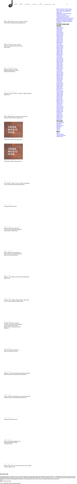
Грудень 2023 (60, 58)
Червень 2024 (60, 51)
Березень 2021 (60, 88)
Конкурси (21, 4)
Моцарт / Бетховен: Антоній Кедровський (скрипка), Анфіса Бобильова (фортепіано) (11, 70)
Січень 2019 (59, 104)
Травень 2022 (60, 79)
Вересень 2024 (60, 47)
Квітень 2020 (59, 96)
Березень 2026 (60, 28)
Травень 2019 (60, 103)
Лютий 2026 (59, 29)
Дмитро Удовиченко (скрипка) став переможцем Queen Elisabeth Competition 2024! (12, 442)
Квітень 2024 (59, 53)
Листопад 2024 (60, 45)
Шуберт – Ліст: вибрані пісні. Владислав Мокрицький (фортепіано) (16, 277)
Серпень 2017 (60, 117)
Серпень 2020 (60, 93)
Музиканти (34, 4)
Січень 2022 (59, 81)
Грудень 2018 (60, 105)
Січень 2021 (59, 89)
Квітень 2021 (59, 87)
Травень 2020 (60, 95)
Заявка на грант (47, 4)
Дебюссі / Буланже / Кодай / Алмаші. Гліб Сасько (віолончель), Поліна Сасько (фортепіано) (13, 46)
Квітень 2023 (59, 67)
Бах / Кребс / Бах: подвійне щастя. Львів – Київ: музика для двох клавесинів (64, 11)
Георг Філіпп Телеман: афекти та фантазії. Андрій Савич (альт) (11, 350)
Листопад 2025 (60, 32)
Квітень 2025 (59, 40)
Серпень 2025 (60, 36)
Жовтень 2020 (60, 92)
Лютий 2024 (59, 55)
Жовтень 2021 (60, 84)
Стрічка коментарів (61, 135)
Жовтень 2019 (60, 100)
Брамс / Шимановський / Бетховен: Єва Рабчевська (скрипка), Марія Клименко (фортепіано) (15, 117)
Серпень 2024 (60, 48)
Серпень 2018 (60, 109)
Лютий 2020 (59, 97)
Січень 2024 (59, 56)
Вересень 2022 (60, 75)
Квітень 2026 (59, 27)
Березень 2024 (60, 54)
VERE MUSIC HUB (27, 4)
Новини (9, 181)
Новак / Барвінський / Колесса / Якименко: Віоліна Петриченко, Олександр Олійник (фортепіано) (15, 22)
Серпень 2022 (60, 76)
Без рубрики (59, 123)
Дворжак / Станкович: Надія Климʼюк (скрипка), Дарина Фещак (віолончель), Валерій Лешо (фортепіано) (17, 374)
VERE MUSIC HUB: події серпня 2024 (13, 139)
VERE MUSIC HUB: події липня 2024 (12, 161)
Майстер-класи (60, 125)
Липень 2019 (59, 102)
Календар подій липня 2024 (10, 206)
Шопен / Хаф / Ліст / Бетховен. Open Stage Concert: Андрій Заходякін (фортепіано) (17, 466)
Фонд (16, 4)
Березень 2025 (60, 42)
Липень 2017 (59, 118)
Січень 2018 (59, 113)
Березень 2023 (60, 68)
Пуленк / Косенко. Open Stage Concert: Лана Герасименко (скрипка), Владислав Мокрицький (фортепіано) (17, 397)
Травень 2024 (60, 52)
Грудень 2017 (60, 115)
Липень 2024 (59, 50)
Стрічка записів (60, 134)
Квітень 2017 (59, 119)
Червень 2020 (60, 94)
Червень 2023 (60, 64)
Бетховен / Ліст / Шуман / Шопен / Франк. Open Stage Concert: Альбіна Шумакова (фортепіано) (16, 300)
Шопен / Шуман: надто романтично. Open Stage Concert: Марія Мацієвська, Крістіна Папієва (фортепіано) (13, 254)
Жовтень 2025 (60, 34)
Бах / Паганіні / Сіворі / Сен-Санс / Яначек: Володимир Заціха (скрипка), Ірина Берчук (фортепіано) (16, 184)
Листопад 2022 (60, 72)
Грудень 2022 (60, 71)
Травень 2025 (60, 39)
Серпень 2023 (60, 62)
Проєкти (11, 43)
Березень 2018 (60, 111)
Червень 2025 (60, 38)
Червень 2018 (60, 110)
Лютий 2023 (59, 69)
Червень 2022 (60, 78)
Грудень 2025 (60, 31)
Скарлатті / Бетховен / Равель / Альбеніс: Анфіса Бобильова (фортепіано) (18, 94)
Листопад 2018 (60, 107)
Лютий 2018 (59, 112)
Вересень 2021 (60, 85)
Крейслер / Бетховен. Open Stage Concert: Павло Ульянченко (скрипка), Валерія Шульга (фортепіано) (13, 229)
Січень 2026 (59, 30)
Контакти (41, 4)
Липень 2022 (59, 77)
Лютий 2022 (59, 80)
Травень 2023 (60, 66)
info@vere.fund (6, 480)
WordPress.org (60, 136)
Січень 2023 (59, 70)
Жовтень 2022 (60, 73)
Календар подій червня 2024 (10, 419)
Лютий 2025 (59, 43)
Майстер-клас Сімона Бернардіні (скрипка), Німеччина (64, 14)
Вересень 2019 (60, 101)
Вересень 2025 (60, 35)
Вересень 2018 (60, 108)
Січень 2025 (59, 44)
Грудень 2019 (60, 99)
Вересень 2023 (60, 61)
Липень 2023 (59, 63)
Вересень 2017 (60, 116)
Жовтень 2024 (60, 46)
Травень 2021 (60, 86)
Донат (53, 4)
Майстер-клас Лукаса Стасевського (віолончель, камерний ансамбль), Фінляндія (65, 21)
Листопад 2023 (60, 59)
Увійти (58, 133)
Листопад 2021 (60, 83)
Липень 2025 (59, 37)
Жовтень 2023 (60, 60)
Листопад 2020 (60, 91)
